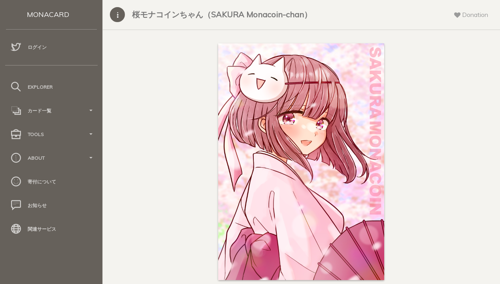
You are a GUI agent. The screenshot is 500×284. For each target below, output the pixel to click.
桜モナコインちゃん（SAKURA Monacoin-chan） (222, 14)
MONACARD (48, 14)
